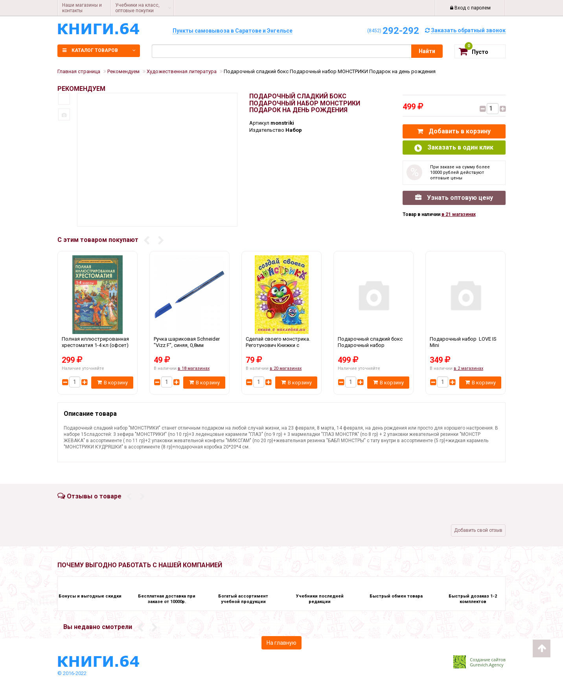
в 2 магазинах (468, 368)
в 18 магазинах (194, 368)
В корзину (112, 383)
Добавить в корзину (454, 131)
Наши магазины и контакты (82, 7)
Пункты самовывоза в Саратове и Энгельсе (233, 31)
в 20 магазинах (286, 368)
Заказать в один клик (453, 148)
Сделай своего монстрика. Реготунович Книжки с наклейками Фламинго (281, 345)
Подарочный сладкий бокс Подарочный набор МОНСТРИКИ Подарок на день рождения (373, 345)
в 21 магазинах (459, 214)
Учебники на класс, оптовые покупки (137, 7)
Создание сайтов (488, 659)
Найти (427, 51)
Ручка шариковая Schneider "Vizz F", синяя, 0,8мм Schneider (189, 345)
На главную (281, 643)
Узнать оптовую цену (454, 197)
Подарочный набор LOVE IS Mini (465, 345)
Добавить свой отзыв (478, 530)
